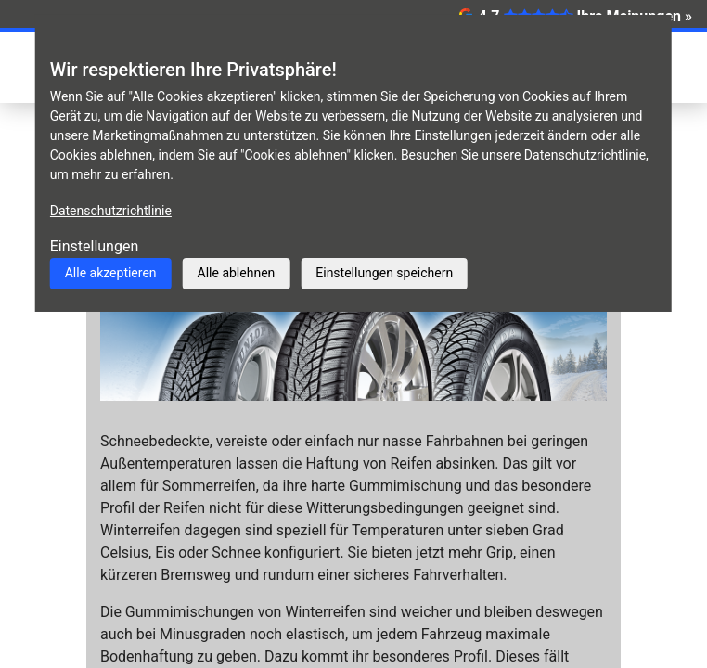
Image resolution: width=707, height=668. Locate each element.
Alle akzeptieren (111, 272)
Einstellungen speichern (384, 272)
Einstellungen (94, 246)
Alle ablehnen (237, 272)
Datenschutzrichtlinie (111, 210)
